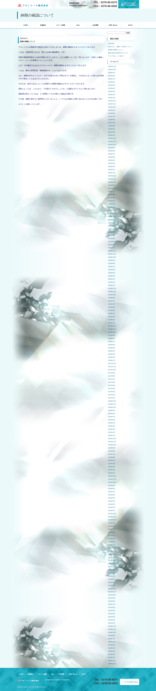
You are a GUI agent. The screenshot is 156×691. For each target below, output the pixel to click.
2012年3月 (111, 579)
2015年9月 (111, 448)
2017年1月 (111, 398)
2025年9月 (111, 72)
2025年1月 (111, 98)
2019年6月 (111, 307)
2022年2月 (111, 207)
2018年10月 (112, 332)
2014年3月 (111, 504)
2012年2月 (111, 582)
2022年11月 (112, 179)
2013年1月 (111, 548)
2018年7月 (111, 341)
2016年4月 (111, 426)
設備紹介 (43, 25)
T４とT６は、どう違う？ (116, 56)
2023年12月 (112, 138)
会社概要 (95, 25)
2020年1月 (111, 285)
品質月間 (111, 43)
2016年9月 (111, 410)
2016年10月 (112, 407)
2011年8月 (111, 601)
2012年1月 (111, 585)
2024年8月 (111, 113)
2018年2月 (111, 357)
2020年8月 (111, 263)
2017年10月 (112, 370)
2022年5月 (111, 198)
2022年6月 (111, 194)
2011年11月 (112, 592)
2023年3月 (111, 166)
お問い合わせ (113, 25)
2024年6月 (111, 119)
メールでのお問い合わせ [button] (130, 682)
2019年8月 (111, 301)
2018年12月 (112, 326)
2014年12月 (112, 476)
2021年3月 (111, 241)
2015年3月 (111, 467)
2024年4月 (111, 126)
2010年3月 (111, 651)
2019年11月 (112, 291)
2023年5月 (111, 160)
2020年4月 (111, 276)
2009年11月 (112, 664)
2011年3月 (111, 617)
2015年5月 (111, 460)
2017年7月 (111, 379)
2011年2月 (111, 620)
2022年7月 (111, 191)
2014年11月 (112, 479)
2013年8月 (111, 526)
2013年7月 (111, 529)
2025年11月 (112, 66)
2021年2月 (111, 244)
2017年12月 (112, 363)
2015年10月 (112, 445)
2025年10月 (112, 69)
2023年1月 (111, 173)
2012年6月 (111, 570)
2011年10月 (112, 595)
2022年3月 (111, 204)
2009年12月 (112, 660)
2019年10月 (112, 295)
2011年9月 (111, 598)
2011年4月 (111, 613)
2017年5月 (111, 385)
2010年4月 (111, 648)
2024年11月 (112, 104)
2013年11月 (112, 517)
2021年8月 (111, 226)
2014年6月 (111, 495)
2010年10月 (112, 632)
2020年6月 (111, 270)
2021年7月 (111, 229)
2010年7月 (111, 639)
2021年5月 (111, 235)
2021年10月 (112, 219)
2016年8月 (111, 413)
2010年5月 (111, 645)
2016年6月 (111, 420)
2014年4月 (111, 501)
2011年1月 (111, 623)
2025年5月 (111, 85)
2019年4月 (111, 313)
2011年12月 (112, 588)
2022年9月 (111, 185)
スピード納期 (60, 25)
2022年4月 (111, 201)
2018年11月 (112, 329)
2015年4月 (111, 463)
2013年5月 (111, 535)
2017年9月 (111, 373)
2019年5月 (111, 310)
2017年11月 (112, 366)
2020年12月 (112, 251)
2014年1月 (111, 510)
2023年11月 (112, 141)
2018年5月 (111, 348)
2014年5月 (111, 498)
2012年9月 (111, 560)
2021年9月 (111, 223)
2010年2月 (111, 654)
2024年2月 (111, 132)
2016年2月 (111, 432)
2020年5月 (111, 273)
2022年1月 (111, 210)
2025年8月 (111, 76)
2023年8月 (111, 151)
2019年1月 (111, 323)
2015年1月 (111, 473)
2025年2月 (111, 94)
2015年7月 (111, 454)
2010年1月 (111, 657)
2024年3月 (111, 129)
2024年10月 (112, 107)
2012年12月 (112, 551)
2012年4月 (111, 576)
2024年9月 (111, 110)
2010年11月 (112, 629)
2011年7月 (111, 604)
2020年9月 (111, 260)
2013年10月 (112, 520)
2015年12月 (112, 438)
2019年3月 (111, 316)
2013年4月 (111, 538)
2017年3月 (111, 391)
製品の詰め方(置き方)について (118, 53)
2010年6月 (111, 642)
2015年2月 (111, 470)
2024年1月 (111, 135)
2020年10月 (112, 257)
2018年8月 (111, 338)
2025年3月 (111, 91)
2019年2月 (111, 320)
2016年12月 (112, 401)
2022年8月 (111, 188)
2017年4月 (111, 388)
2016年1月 (111, 435)
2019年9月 (111, 298)
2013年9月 (111, 523)
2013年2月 (111, 545)
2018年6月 (111, 345)
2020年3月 (111, 279)
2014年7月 (111, 492)
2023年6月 (111, 157)
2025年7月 (111, 79)
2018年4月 (111, 351)
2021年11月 (112, 216)
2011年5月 (111, 610)
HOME (26, 25)
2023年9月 (111, 148)
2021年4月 (111, 238)
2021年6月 (111, 232)
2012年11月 (112, 554)
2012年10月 (112, 557)
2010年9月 (111, 635)
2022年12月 (112, 176)
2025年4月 (111, 88)
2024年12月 (112, 101)
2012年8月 (111, 563)
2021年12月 (112, 213)
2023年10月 (112, 144)
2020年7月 (111, 266)
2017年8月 (111, 376)
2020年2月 (111, 282)
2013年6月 (111, 532)
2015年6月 (111, 457)
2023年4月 (111, 163)
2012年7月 (111, 567)
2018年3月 (111, 354)
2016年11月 (112, 404)
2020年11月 (112, 254)
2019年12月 (112, 288)
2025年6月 (111, 82)
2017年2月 (111, 395)
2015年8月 (111, 451)
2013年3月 (111, 542)
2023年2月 (111, 169)
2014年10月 (112, 482)
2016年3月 (111, 429)
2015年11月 (112, 441)
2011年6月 (111, 607)
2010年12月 (112, 626)
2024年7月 (111, 116)
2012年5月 (111, 573)
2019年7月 (111, 304)
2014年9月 (111, 485)
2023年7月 (111, 154)
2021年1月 (111, 248)
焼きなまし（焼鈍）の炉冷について (119, 46)
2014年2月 (111, 507)
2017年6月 (111, 382)
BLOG (130, 25)
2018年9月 (111, 335)
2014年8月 (111, 488)
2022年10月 (112, 182)
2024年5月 (111, 123)
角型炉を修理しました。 (116, 50)
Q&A (78, 25)
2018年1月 (111, 360)
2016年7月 (111, 416)
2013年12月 (112, 513)
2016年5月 (111, 423)
